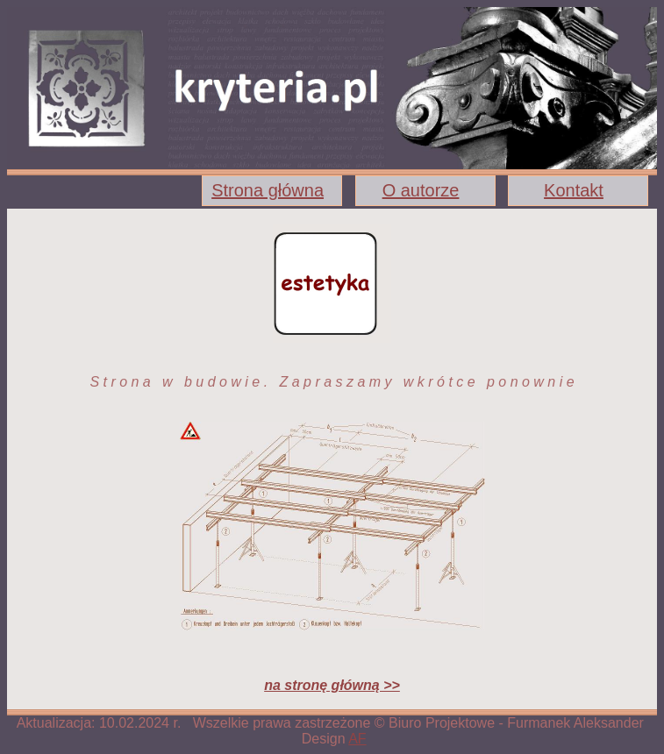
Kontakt (573, 190)
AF (357, 738)
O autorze (421, 190)
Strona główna (267, 190)
